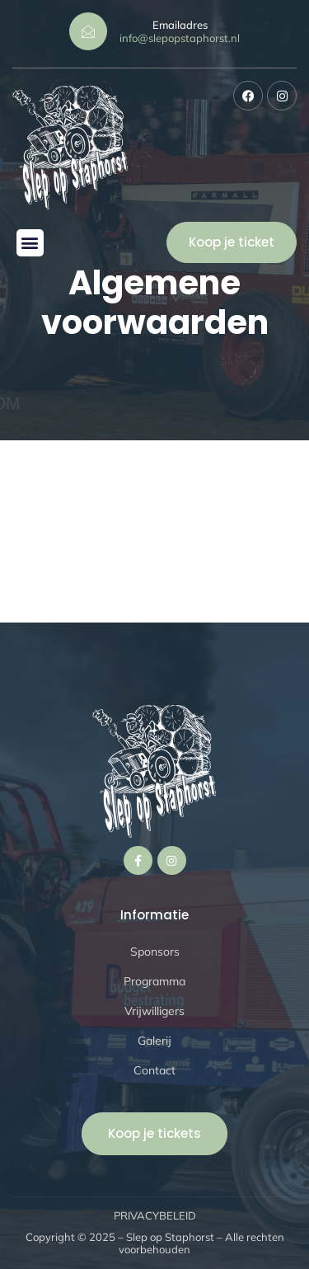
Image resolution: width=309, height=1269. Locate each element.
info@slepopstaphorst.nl (179, 38)
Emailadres (180, 24)
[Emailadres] (88, 31)
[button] (30, 242)
